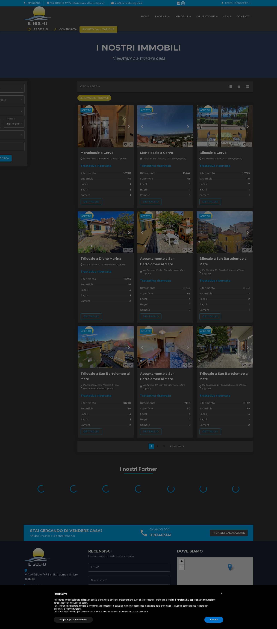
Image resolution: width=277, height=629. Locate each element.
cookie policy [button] (81, 603)
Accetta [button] (214, 619)
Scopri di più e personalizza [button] (73, 619)
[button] (221, 593)
